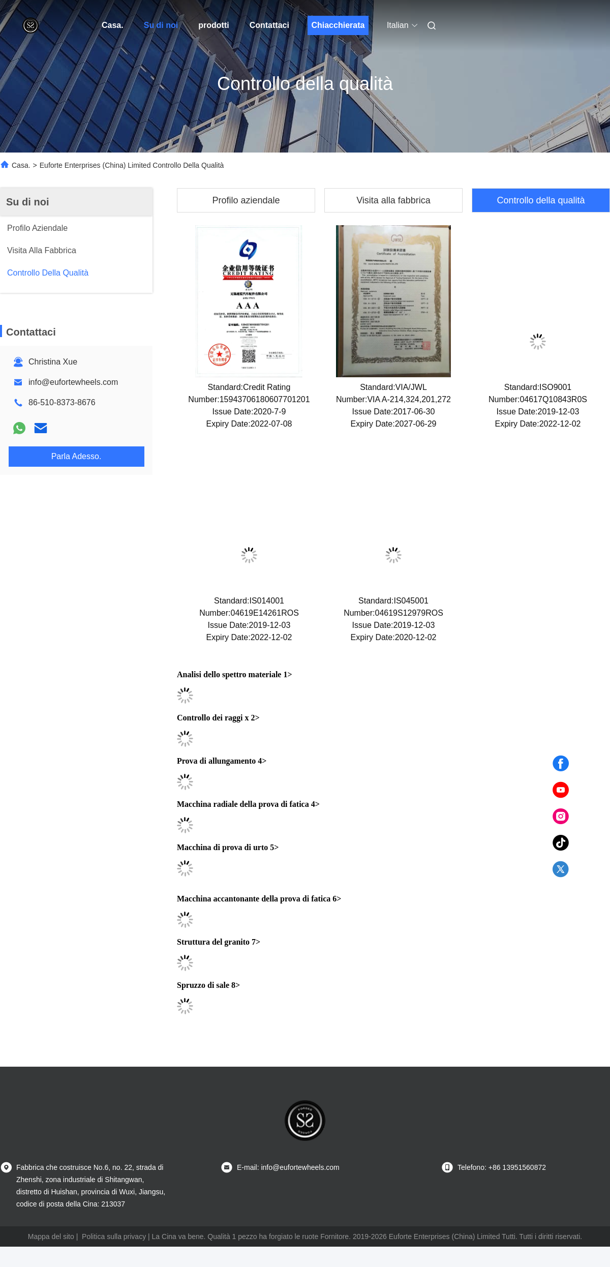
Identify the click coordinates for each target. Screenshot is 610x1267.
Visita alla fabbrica (393, 200)
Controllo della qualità (541, 200)
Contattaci (269, 25)
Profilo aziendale (246, 200)
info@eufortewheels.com (73, 382)
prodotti (213, 25)
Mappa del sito (51, 1236)
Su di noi (161, 25)
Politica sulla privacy (114, 1236)
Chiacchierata (337, 25)
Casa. (113, 25)
